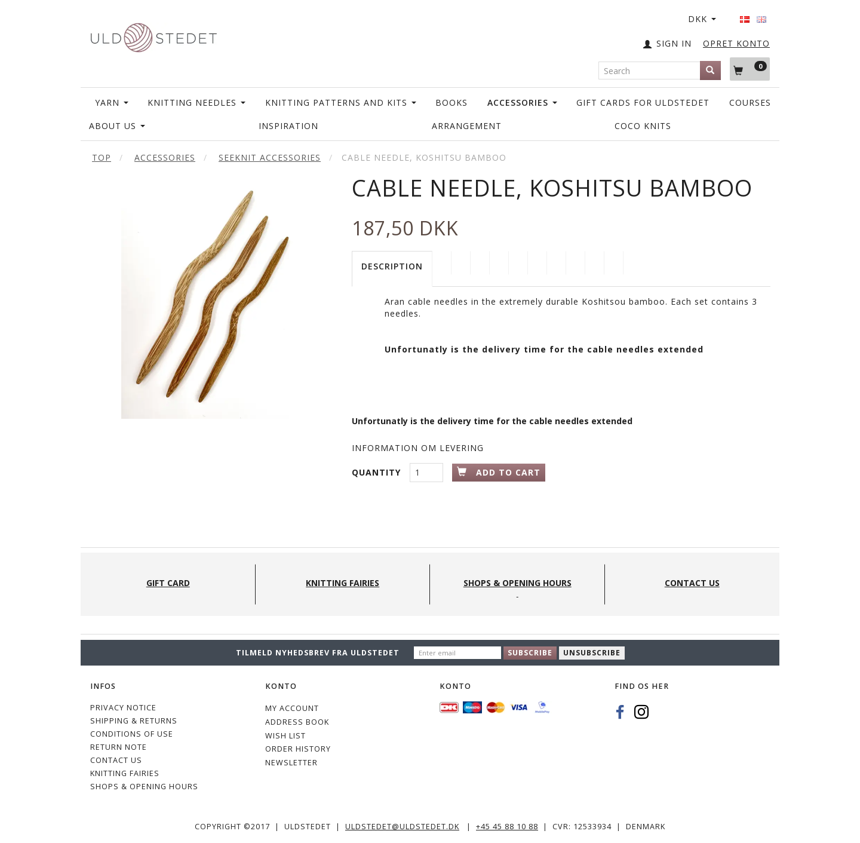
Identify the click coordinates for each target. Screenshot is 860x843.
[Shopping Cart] (750, 68)
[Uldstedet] (153, 35)
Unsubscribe (592, 653)
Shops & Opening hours (144, 786)
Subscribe (530, 653)
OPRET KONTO (736, 43)
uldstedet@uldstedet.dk (402, 826)
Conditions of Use (131, 734)
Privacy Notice (123, 708)
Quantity (378, 472)
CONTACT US (116, 760)
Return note (118, 747)
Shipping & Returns (133, 721)
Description (392, 266)
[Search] (710, 70)
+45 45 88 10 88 (507, 826)
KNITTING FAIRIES (124, 773)
